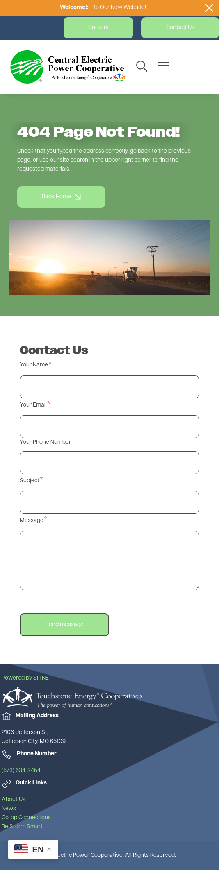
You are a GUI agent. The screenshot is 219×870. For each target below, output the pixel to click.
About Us (13, 800)
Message (31, 520)
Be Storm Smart (22, 827)
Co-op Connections (26, 818)
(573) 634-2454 (21, 771)
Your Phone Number (45, 442)
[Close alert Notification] (209, 7)
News (9, 809)
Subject (29, 481)
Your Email (33, 405)
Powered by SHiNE (25, 678)
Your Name (34, 365)
